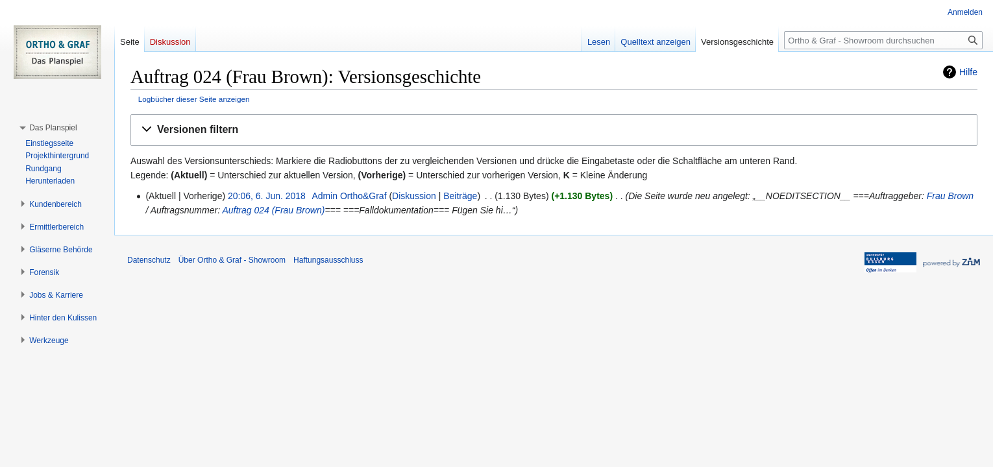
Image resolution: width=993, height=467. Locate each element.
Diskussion (414, 196)
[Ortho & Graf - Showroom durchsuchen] (883, 40)
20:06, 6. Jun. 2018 (267, 196)
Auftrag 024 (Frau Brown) (273, 210)
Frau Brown (950, 196)
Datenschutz (149, 260)
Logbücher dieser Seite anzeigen (194, 99)
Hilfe (968, 72)
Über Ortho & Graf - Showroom (232, 260)
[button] (553, 130)
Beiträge (460, 196)
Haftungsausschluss (328, 260)
